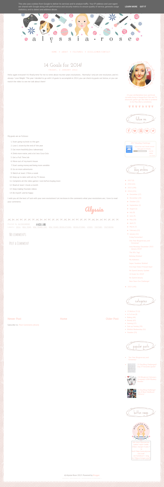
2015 (130, 187)
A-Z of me (131, 314)
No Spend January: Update (139, 270)
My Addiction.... (135, 259)
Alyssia (136, 146)
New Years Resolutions (60, 227)
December (134, 194)
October (133, 201)
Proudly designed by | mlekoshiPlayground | (82, 478)
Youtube (98, 227)
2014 (18, 227)
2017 (130, 180)
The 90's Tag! (134, 252)
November (134, 198)
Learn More (131, 6)
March (132, 227)
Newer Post (14, 318)
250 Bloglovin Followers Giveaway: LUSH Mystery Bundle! (147, 379)
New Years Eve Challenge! (139, 281)
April (131, 223)
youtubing (109, 227)
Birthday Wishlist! (135, 256)
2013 (130, 287)
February (133, 230)
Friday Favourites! (136, 237)
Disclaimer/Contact (99, 52)
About (65, 52)
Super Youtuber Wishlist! (138, 263)
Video (89, 227)
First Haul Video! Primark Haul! (140, 267)
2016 (130, 184)
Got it (143, 6)
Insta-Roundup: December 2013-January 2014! (141, 247)
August (132, 209)
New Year (26, 227)
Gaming (130, 323)
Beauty (129, 320)
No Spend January (136, 278)
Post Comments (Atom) (29, 325)
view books (152, 155)
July (131, 212)
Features (78, 52)
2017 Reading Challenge (140, 143)
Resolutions (79, 227)
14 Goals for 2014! (136, 274)
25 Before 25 (132, 311)
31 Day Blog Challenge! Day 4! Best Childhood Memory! (147, 392)
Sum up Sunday (133, 326)
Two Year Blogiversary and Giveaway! (138, 358)
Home (54, 52)
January (132, 234)
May (131, 219)
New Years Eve (40, 227)
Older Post (112, 318)
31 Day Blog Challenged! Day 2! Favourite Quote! (147, 365)
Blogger (96, 475)
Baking (129, 317)
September (134, 205)
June (131, 216)
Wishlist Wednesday (134, 329)
